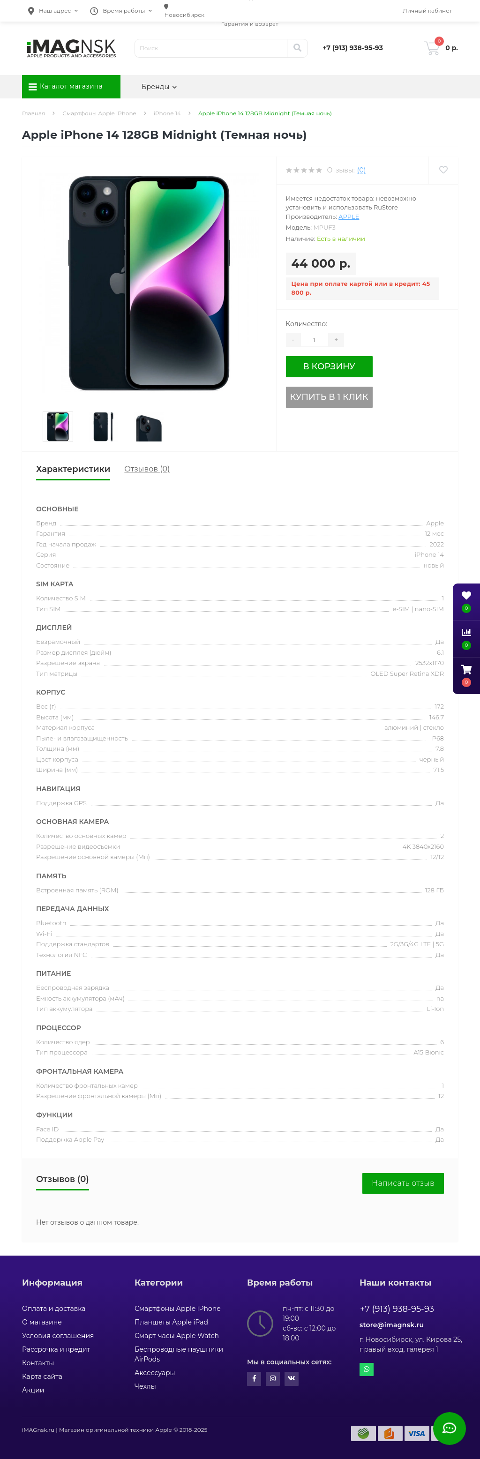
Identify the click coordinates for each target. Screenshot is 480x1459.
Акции (33, 1390)
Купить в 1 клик (329, 397)
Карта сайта (42, 1376)
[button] (53, 11)
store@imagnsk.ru (392, 1325)
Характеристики (73, 469)
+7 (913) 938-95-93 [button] (397, 1309)
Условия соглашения (58, 1336)
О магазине (42, 1322)
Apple (348, 216)
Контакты (38, 1363)
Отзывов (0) (147, 468)
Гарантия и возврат (249, 23)
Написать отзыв (403, 1183)
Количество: (307, 324)
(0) (361, 170)
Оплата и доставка (53, 1308)
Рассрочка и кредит (56, 1349)
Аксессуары (155, 1373)
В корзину (329, 366)
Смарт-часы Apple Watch (177, 1336)
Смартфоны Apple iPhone (99, 113)
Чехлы (145, 1386)
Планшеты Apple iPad (171, 1322)
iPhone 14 (167, 113)
